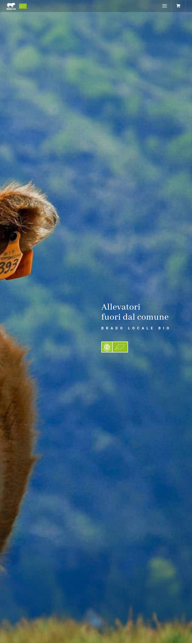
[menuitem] (165, 6)
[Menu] (164, 6)
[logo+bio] (17, 6)
